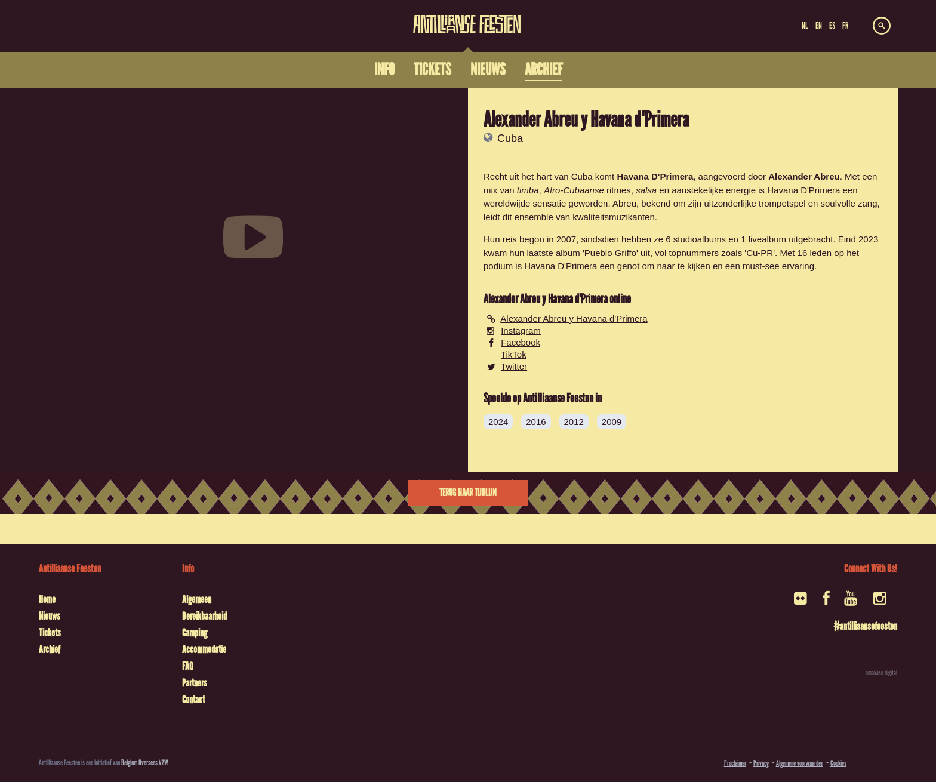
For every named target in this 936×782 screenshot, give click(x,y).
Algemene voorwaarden (799, 763)
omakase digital (881, 673)
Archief (49, 649)
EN (818, 25)
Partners (194, 682)
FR (845, 25)
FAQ (187, 666)
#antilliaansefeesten (865, 626)
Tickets (50, 632)
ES (832, 25)
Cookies (838, 763)
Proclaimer (735, 763)
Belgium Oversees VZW (144, 762)
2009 (611, 422)
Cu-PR (759, 253)
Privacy (761, 763)
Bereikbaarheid (204, 616)
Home (47, 599)
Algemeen (196, 599)
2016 (536, 422)
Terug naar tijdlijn (468, 493)
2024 (498, 422)
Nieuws (49, 616)
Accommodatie (204, 649)
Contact (193, 699)
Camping (194, 632)
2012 (574, 422)
